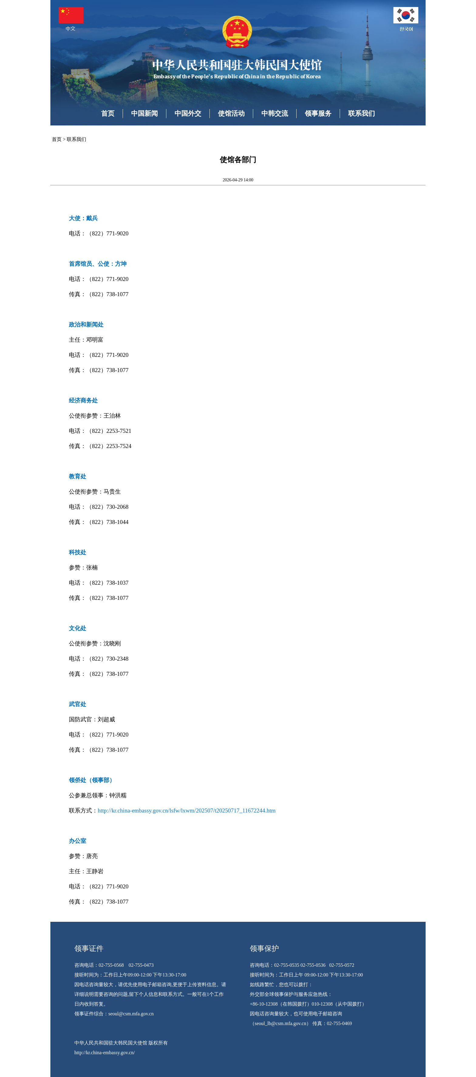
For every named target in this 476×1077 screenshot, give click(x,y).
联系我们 (361, 113)
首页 (107, 113)
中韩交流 (274, 113)
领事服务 (318, 113)
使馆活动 (231, 113)
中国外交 (188, 113)
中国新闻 (144, 113)
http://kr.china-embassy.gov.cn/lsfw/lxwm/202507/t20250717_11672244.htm (187, 810)
